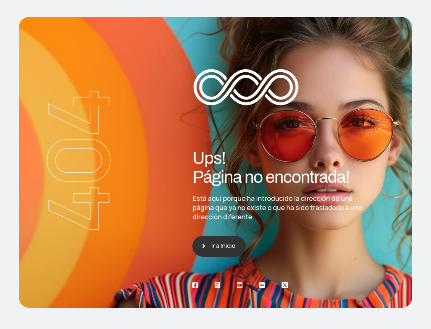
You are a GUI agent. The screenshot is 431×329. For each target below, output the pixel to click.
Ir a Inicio (223, 246)
